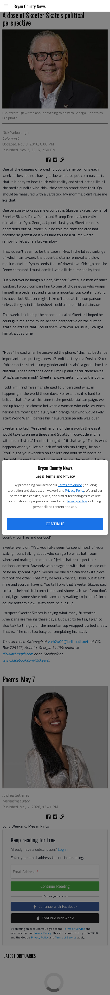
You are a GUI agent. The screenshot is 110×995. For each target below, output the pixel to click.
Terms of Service (70, 484)
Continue (55, 524)
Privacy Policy (74, 490)
